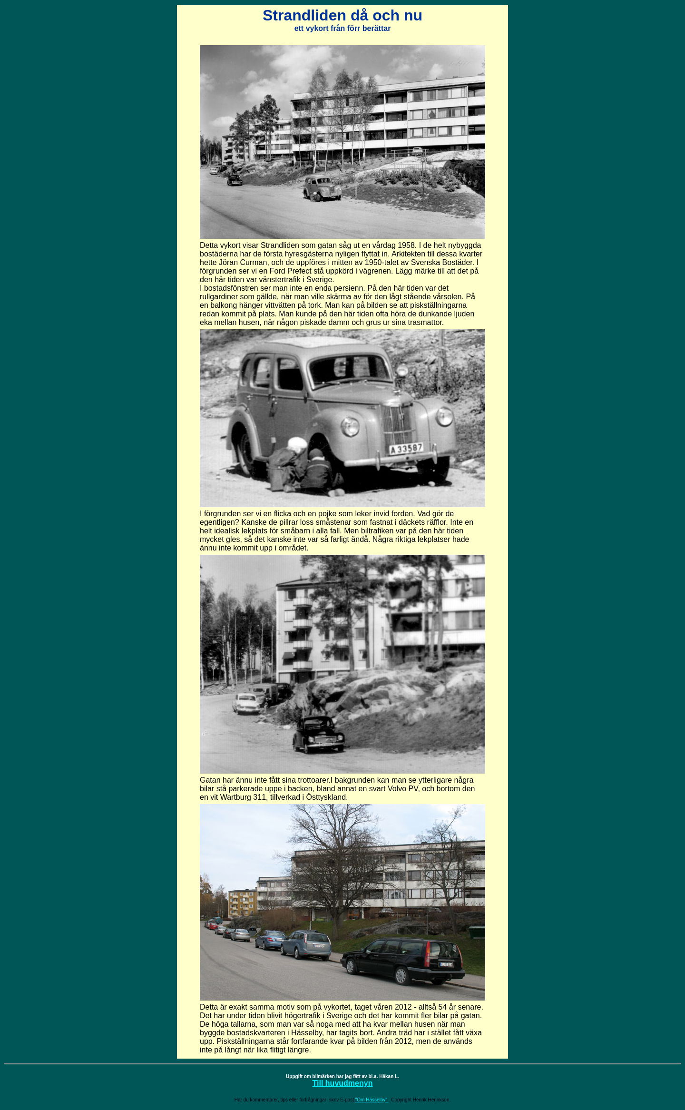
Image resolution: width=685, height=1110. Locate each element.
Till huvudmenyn (343, 1083)
